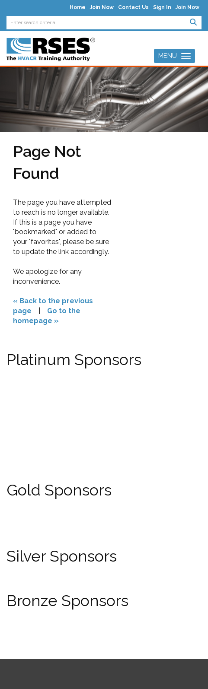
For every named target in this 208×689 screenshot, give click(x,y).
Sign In (162, 7)
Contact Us (133, 7)
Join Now (102, 7)
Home (78, 7)
